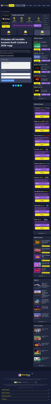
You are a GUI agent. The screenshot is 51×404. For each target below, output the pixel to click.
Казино (30, 5)
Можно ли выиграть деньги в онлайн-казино (45, 344)
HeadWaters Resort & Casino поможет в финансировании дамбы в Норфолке (45, 315)
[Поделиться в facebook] (13, 85)
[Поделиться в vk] (16, 85)
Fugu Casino (37, 205)
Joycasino (36, 177)
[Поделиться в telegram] (21, 85)
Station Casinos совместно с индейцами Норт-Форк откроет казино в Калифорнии (46, 285)
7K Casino (43, 75)
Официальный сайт (6, 26)
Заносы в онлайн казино (45, 329)
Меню (11, 5)
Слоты (35, 5)
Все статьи (42, 365)
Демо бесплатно (46, 246)
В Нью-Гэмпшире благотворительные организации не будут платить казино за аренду (46, 301)
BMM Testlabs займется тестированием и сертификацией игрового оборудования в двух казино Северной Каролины (46, 294)
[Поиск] (24, 5)
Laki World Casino (39, 191)
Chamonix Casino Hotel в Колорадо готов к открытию (45, 307)
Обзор (8, 32)
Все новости (42, 321)
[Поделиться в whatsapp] (18, 85)
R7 (41, 87)
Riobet (36, 121)
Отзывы (44, 5)
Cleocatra (44, 269)
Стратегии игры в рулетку (45, 336)
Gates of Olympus (46, 248)
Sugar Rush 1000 (45, 263)
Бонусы (39, 5)
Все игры (42, 276)
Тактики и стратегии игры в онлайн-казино (45, 358)
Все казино (42, 98)
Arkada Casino (38, 163)
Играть (37, 49)
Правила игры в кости (45, 351)
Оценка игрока (4, 59)
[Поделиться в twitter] (11, 85)
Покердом (43, 42)
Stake (42, 53)
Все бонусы (42, 233)
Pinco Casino (44, 64)
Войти (48, 5)
